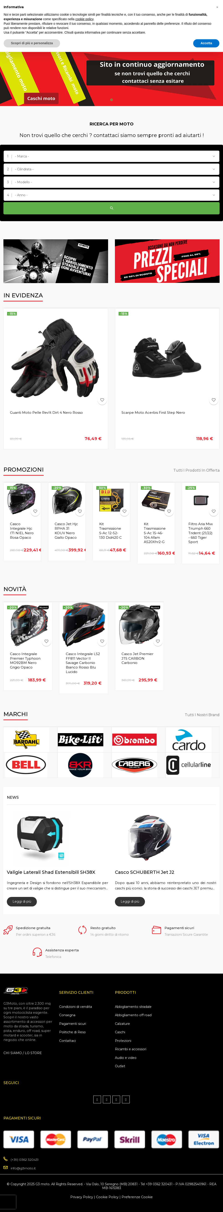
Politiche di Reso (72, 1032)
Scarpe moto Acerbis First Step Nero (153, 412)
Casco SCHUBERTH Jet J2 (144, 872)
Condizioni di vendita (75, 1007)
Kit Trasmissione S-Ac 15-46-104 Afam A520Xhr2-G (155, 533)
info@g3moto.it (23, 1168)
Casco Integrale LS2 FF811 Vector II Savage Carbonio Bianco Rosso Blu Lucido (83, 663)
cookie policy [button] (84, 19)
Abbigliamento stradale (133, 1007)
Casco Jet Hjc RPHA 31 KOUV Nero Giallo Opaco (66, 530)
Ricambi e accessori (130, 1049)
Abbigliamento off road (133, 1015)
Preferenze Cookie (137, 1197)
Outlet (120, 1066)
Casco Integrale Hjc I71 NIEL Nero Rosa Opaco (22, 530)
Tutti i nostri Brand (202, 715)
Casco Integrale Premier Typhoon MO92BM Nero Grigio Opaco (25, 660)
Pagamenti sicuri (72, 1024)
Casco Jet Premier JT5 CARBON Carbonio (137, 658)
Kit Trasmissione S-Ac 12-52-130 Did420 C (110, 530)
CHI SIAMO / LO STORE (22, 1053)
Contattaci (67, 1041)
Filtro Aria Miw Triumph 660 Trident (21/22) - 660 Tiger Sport (200, 533)
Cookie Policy (107, 1197)
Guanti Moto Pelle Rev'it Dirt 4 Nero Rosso (46, 412)
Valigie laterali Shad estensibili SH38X (51, 872)
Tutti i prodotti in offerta (196, 470)
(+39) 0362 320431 (25, 1160)
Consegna (67, 1015)
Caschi (120, 1032)
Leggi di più (22, 901)
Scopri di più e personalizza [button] (32, 43)
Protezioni (123, 1041)
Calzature (122, 1024)
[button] (217, 7)
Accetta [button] (206, 43)
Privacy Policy (81, 1197)
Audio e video (126, 1058)
